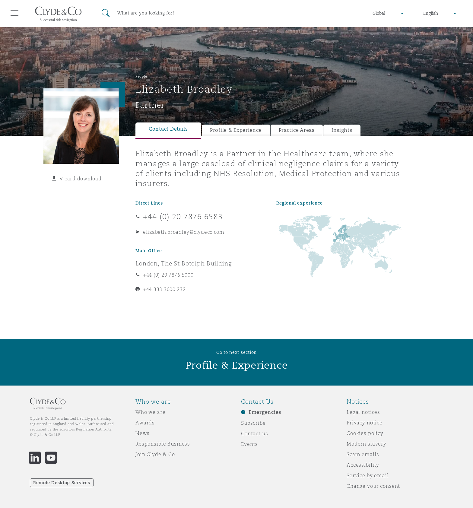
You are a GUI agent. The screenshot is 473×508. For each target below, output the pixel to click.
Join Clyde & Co (155, 454)
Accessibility (363, 465)
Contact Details (168, 129)
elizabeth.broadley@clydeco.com (183, 232)
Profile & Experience (236, 130)
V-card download (80, 179)
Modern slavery (366, 444)
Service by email (368, 475)
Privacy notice (365, 423)
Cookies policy (365, 433)
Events (249, 444)
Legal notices (363, 412)
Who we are (150, 412)
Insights (342, 130)
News (142, 433)
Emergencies (265, 412)
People (141, 76)
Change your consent (373, 486)
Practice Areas (297, 130)
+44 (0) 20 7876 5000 (168, 275)
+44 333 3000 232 (164, 289)
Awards (145, 423)
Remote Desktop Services (61, 482)
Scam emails (363, 454)
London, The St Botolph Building (183, 263)
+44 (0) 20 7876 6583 (183, 216)
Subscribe (253, 423)
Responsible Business (162, 444)
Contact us (254, 433)
